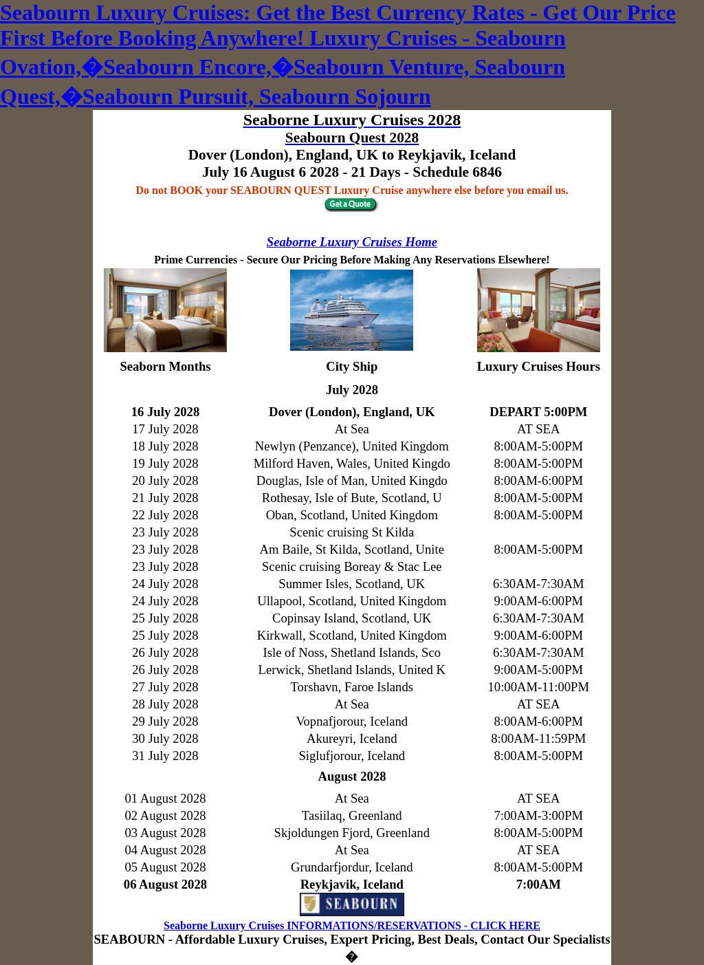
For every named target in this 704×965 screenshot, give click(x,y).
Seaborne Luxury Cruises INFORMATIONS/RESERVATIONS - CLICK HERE (352, 925)
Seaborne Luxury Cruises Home (352, 242)
